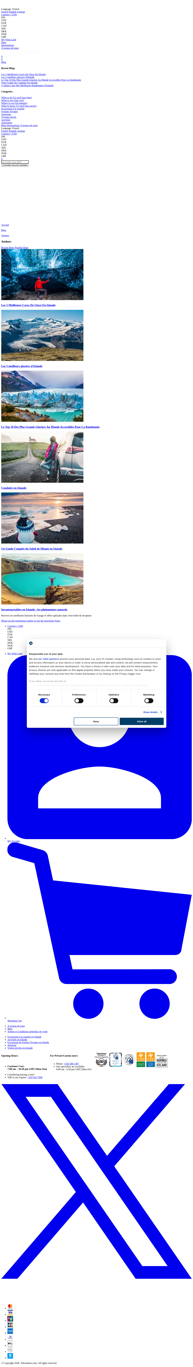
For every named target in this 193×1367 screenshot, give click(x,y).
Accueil (5, 225)
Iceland (43, 3)
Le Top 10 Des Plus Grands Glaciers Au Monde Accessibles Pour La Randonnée (41, 80)
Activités (5, 120)
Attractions (6, 122)
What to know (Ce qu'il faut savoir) (18, 106)
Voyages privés (8, 117)
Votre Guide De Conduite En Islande (19, 82)
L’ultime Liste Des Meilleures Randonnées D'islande (27, 85)
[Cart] (1, 56)
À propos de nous (10, 48)
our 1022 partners (48, 658)
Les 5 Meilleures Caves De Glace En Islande (23, 74)
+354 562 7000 (34, 1077)
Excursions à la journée (12, 108)
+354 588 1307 (71, 1063)
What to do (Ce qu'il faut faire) (16, 97)
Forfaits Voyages (9, 111)
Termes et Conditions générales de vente (27, 1031)
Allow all (141, 721)
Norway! (56, 3)
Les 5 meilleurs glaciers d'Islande (17, 77)
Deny (96, 721)
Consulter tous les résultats (14, 165)
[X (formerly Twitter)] (96, 1299)
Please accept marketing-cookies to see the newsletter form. (30, 621)
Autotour (11, 1045)
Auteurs (5, 235)
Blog (3, 42)
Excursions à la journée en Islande (24, 1037)
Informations (7, 45)
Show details (150, 712)
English (12, 12)
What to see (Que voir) (12, 100)
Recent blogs (7, 247)
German (21, 12)
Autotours (6, 114)
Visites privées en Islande (20, 1048)
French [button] (10, 9)
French (4, 12)
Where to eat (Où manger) (14, 103)
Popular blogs (21, 247)
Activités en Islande (17, 1039)
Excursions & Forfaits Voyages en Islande (28, 1042)
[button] (9, 14)
